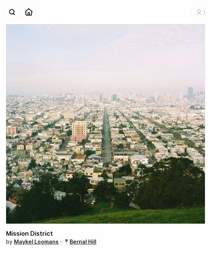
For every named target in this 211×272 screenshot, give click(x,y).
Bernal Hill (83, 241)
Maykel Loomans (36, 241)
